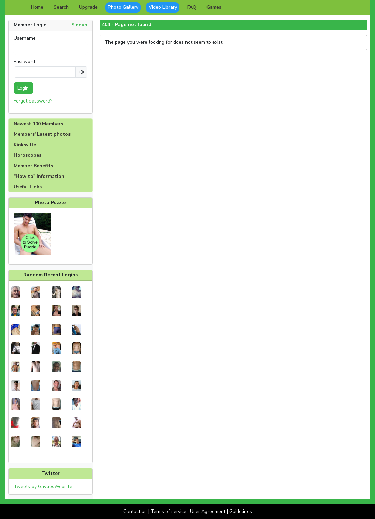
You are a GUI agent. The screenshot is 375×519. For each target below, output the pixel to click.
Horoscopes (27, 155)
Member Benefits (33, 166)
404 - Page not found (126, 24)
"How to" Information (39, 176)
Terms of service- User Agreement (188, 511)
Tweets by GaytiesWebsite (43, 486)
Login (23, 88)
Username (25, 38)
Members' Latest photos (42, 134)
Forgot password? (33, 101)
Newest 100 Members (38, 124)
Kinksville (25, 145)
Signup (79, 25)
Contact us (135, 511)
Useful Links (28, 187)
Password (24, 61)
